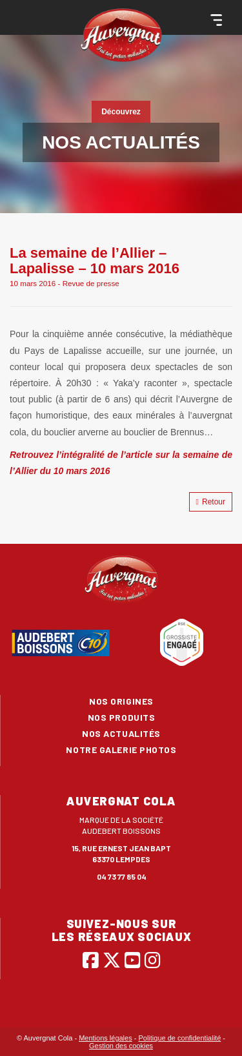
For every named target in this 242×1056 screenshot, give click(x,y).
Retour (210, 501)
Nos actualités (121, 733)
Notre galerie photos (121, 749)
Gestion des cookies (121, 1046)
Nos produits (122, 717)
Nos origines (121, 701)
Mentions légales (105, 1038)
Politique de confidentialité (179, 1038)
